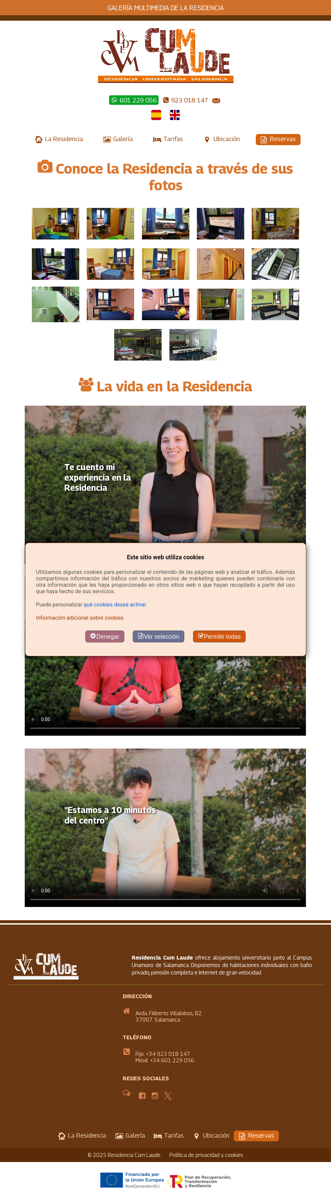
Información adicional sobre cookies (79, 618)
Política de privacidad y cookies (206, 1155)
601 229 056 (133, 100)
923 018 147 (185, 100)
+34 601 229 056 (172, 1060)
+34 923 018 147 (168, 1054)
